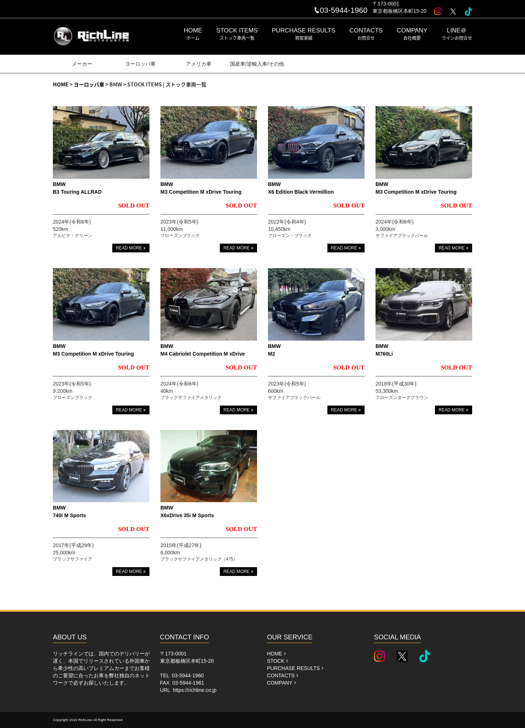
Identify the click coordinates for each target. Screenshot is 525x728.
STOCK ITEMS (236, 34)
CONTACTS (366, 34)
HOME (193, 34)
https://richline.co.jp (195, 690)
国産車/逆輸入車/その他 (257, 64)
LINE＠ (457, 34)
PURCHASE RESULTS (303, 34)
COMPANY (412, 34)
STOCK (277, 661)
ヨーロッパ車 (140, 64)
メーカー (82, 64)
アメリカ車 (198, 64)
